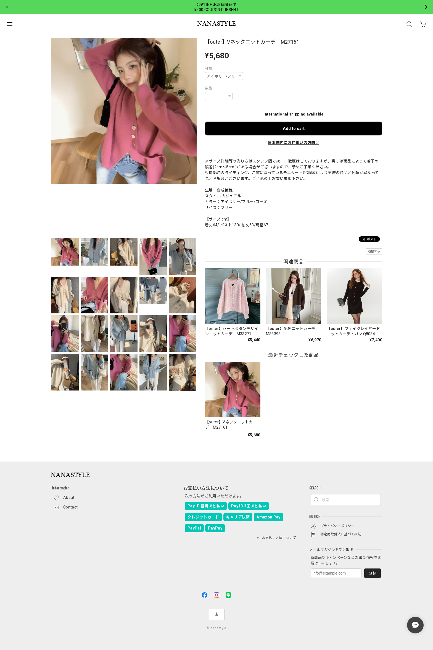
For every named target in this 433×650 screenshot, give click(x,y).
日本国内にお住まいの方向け (293, 142)
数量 (208, 88)
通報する (374, 251)
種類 (208, 68)
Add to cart (294, 128)
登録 (372, 573)
